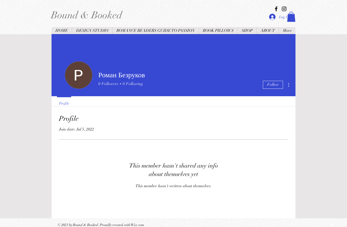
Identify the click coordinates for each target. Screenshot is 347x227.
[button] (291, 17)
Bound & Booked (86, 15)
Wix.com (137, 225)
